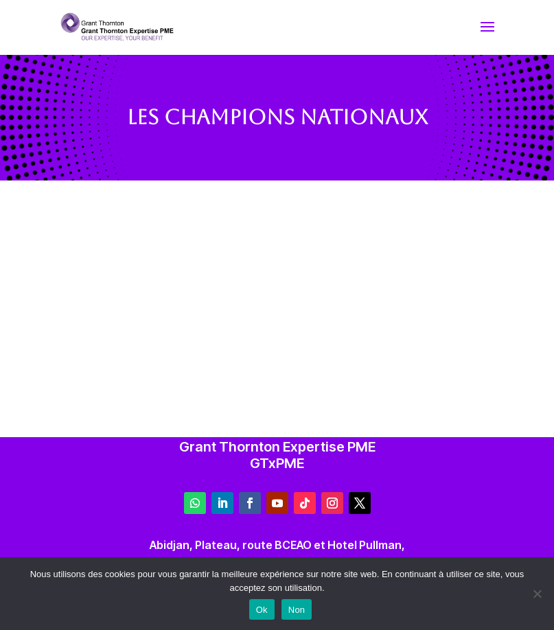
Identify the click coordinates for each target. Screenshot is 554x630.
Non (296, 610)
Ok (262, 610)
